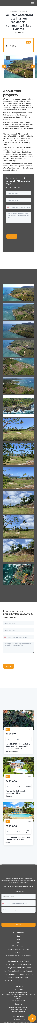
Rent (18, 939)
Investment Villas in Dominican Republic (19, 971)
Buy (18, 936)
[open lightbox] (8, 58)
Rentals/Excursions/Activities (18, 949)
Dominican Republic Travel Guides (18, 956)
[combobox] (8, 207)
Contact (18, 952)
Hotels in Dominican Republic (18, 977)
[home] (17, 3)
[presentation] (21, 229)
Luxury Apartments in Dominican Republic (18, 974)
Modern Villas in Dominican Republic (18, 964)
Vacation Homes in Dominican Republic (18, 981)
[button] (4, 66)
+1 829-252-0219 (19, 1019)
